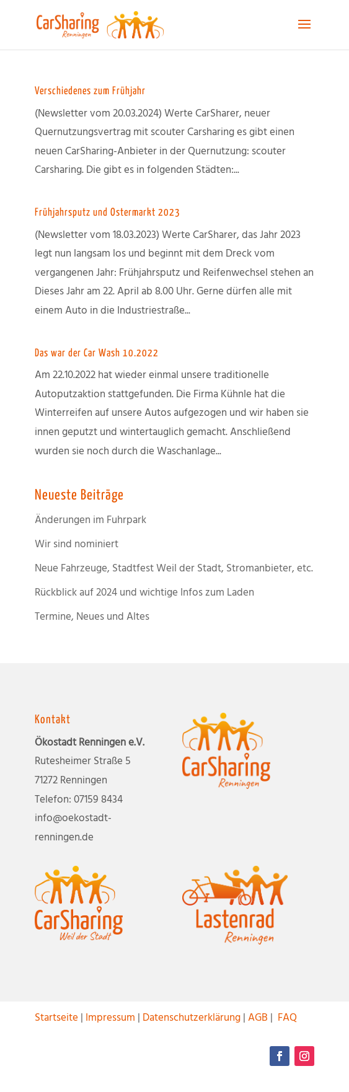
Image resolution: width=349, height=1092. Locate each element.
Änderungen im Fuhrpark (90, 520)
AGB (258, 1018)
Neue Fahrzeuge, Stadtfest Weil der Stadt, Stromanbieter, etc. (174, 568)
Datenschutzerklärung (192, 1018)
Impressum (110, 1018)
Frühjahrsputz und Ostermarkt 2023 (107, 213)
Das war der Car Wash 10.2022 (97, 353)
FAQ (287, 1018)
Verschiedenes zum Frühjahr (90, 91)
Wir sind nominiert (76, 544)
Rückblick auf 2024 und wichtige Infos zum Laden (144, 592)
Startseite (56, 1018)
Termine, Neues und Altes (92, 617)
